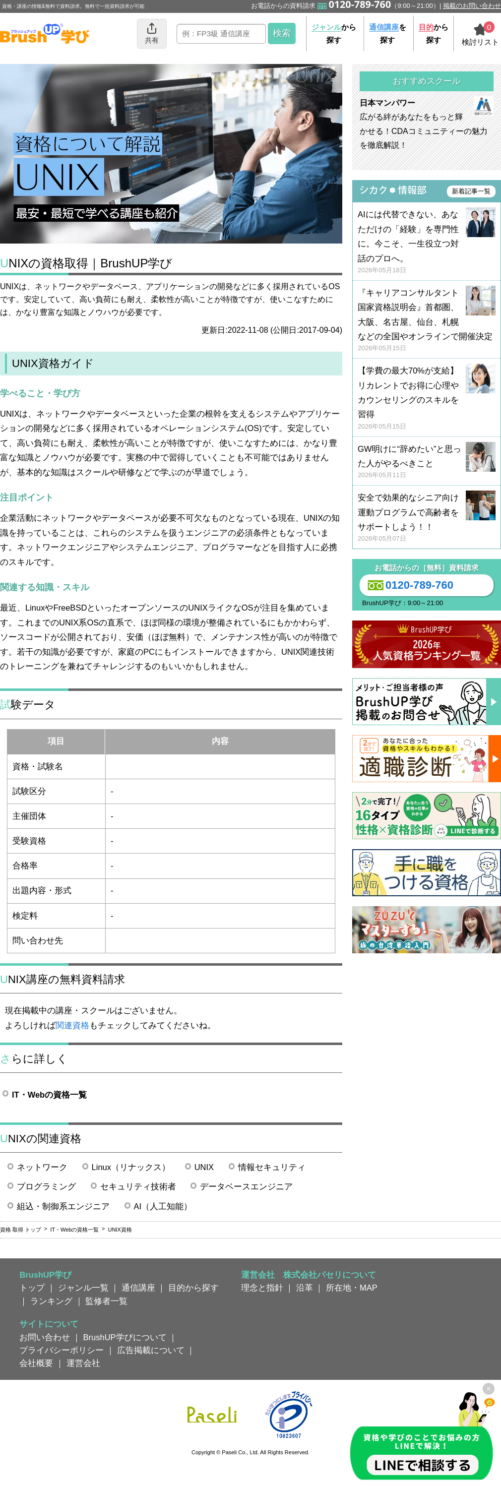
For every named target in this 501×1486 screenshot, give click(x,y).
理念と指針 (262, 1287)
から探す (334, 33)
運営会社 (83, 1363)
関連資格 (72, 1025)
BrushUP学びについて (125, 1337)
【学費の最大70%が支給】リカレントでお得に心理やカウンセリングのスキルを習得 (427, 398)
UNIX (204, 1167)
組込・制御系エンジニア (63, 1206)
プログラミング (46, 1186)
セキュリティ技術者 (138, 1186)
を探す (387, 33)
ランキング (51, 1301)
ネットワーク (42, 1167)
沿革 (304, 1287)
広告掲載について (151, 1350)
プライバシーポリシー (61, 1350)
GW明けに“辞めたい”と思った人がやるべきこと (427, 462)
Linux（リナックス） (131, 1167)
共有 (151, 33)
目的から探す (193, 1287)
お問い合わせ (44, 1337)
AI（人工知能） (163, 1206)
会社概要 (36, 1363)
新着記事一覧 (471, 191)
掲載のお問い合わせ (472, 5)
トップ (32, 1287)
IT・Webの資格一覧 (49, 1094)
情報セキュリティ (272, 1167)
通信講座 (138, 1287)
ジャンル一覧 (83, 1287)
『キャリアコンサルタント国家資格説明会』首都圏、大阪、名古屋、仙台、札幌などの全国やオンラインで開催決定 (427, 320)
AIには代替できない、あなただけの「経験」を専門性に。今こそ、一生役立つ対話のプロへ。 (427, 242)
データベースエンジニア (246, 1186)
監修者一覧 (106, 1301)
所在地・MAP (351, 1287)
